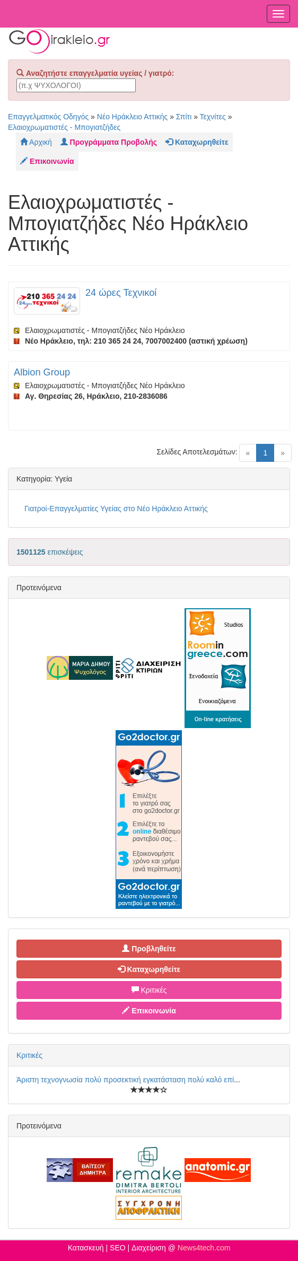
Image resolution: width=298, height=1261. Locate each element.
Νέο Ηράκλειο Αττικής (132, 116)
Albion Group (42, 372)
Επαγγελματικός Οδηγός (48, 116)
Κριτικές (149, 990)
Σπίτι (183, 116)
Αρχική (36, 142)
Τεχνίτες (213, 116)
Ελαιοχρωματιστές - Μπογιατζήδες (64, 127)
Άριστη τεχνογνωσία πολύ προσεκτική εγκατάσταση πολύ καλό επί (125, 1079)
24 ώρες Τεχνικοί (120, 292)
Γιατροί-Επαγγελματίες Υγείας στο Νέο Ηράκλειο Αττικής (116, 508)
